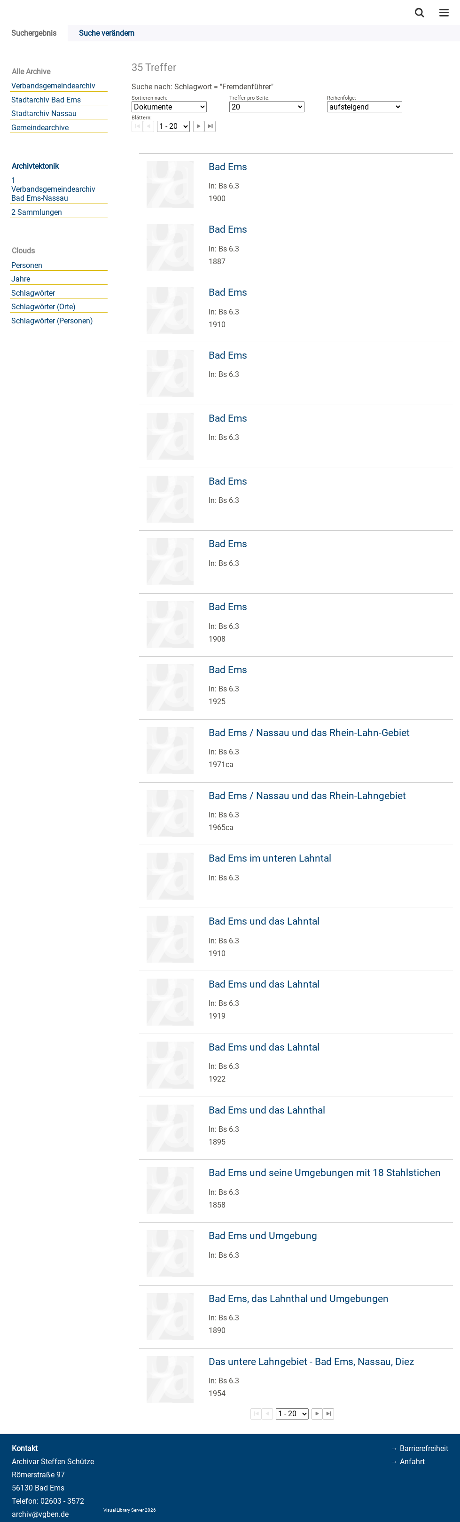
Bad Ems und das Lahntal (264, 921)
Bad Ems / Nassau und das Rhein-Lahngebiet (307, 795)
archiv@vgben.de (40, 1514)
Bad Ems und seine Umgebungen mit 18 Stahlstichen (325, 1172)
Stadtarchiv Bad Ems (46, 99)
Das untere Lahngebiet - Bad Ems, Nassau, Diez (311, 1361)
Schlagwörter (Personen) (52, 320)
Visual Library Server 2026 (129, 1510)
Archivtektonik (35, 166)
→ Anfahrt (407, 1461)
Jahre (20, 279)
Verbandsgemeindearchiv (53, 85)
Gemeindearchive (40, 127)
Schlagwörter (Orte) (43, 306)
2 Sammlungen (36, 212)
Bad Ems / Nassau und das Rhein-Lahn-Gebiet (309, 732)
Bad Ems (228, 167)
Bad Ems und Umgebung (263, 1235)
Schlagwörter (33, 293)
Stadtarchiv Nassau (44, 113)
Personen (26, 265)
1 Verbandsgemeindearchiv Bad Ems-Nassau (53, 189)
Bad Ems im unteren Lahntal (270, 858)
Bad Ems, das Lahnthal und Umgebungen (299, 1298)
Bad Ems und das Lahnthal (267, 1110)
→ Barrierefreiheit (419, 1448)
